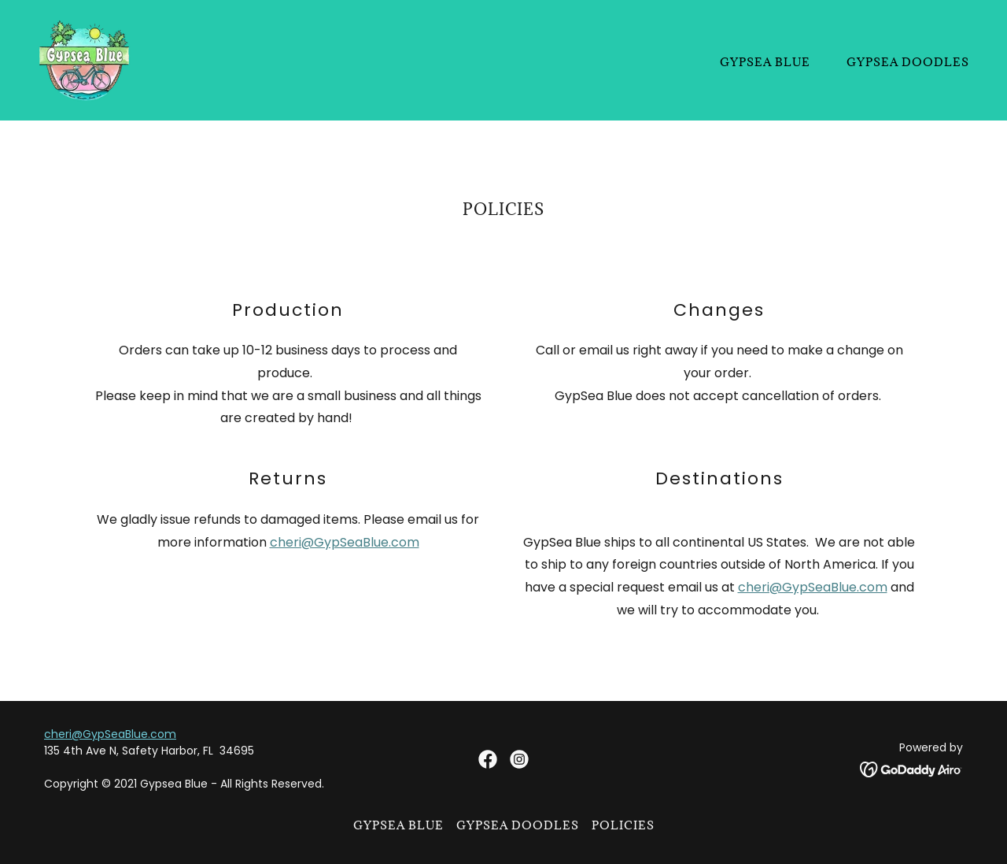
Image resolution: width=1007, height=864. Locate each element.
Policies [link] (623, 825)
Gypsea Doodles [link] (908, 61)
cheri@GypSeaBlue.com (344, 542)
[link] (85, 59)
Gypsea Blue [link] (765, 61)
